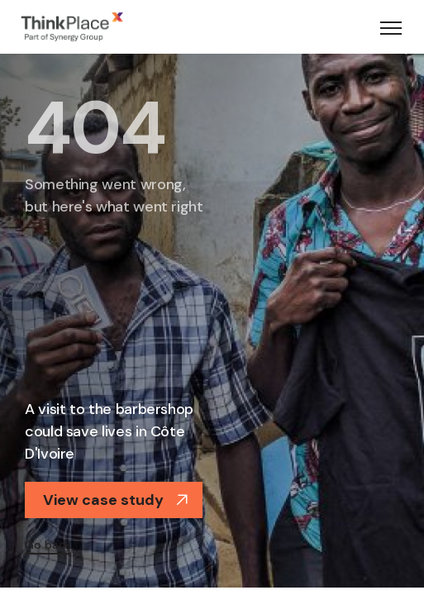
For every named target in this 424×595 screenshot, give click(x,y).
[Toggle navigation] (391, 27)
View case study (115, 500)
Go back (48, 544)
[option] (212, 319)
